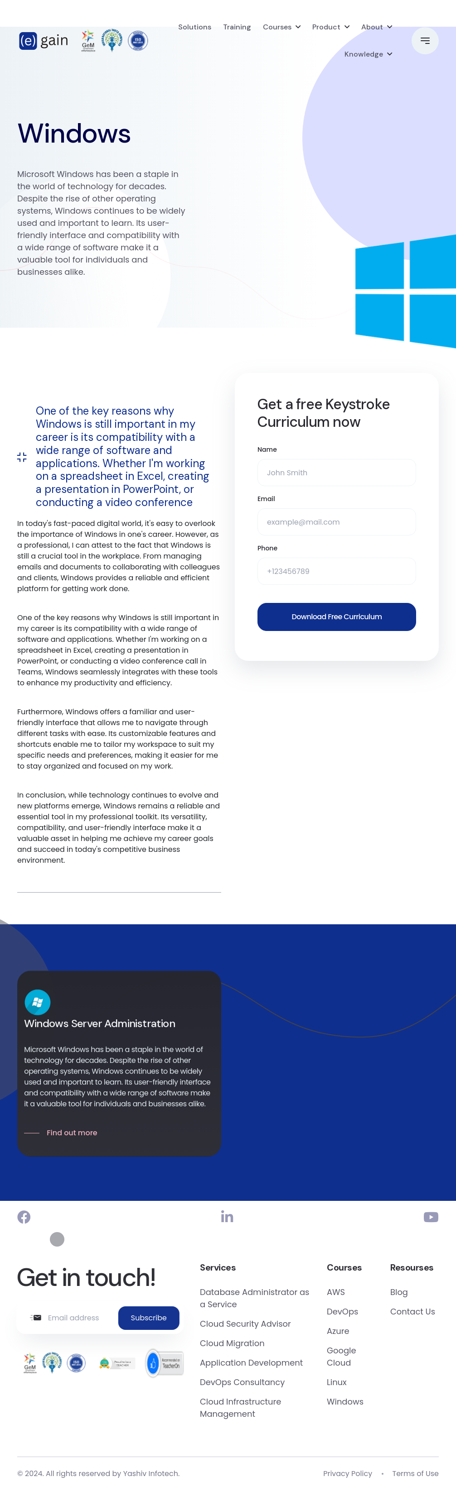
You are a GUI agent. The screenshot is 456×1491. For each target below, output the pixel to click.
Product (326, 27)
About (372, 27)
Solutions (194, 27)
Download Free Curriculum (337, 617)
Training (237, 27)
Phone (267, 548)
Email (266, 499)
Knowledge (363, 54)
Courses (277, 27)
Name (267, 449)
